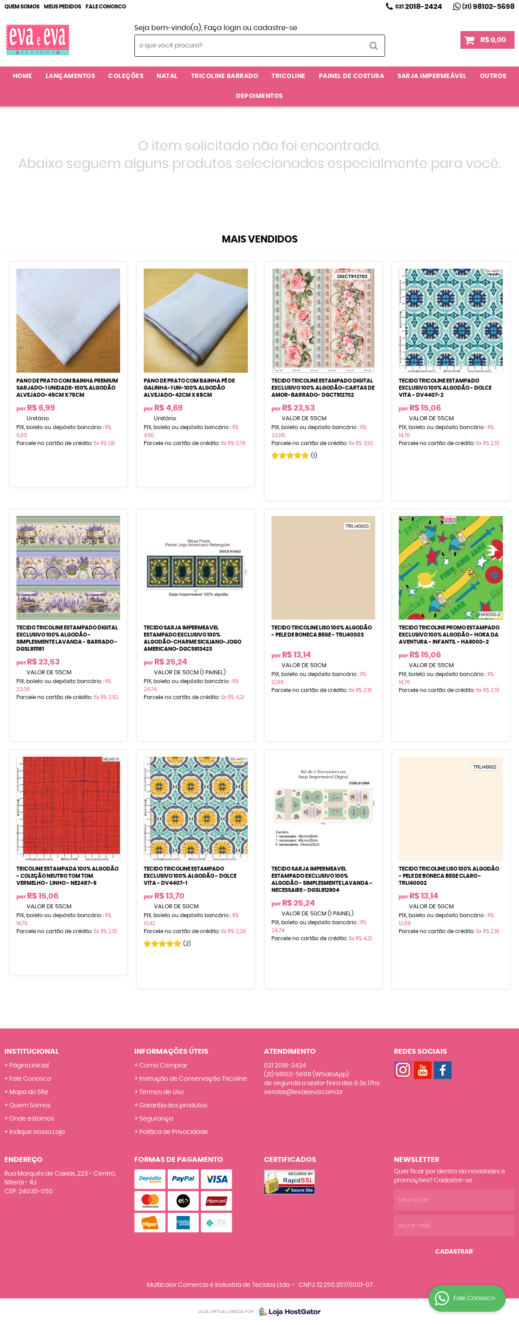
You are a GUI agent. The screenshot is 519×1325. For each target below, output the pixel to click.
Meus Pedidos (62, 6)
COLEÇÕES (125, 76)
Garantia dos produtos (173, 1105)
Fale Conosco (106, 6)
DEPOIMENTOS (259, 96)
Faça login (222, 27)
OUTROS (493, 76)
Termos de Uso (161, 1092)
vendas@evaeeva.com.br (303, 1092)
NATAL (167, 76)
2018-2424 (418, 6)
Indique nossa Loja (37, 1132)
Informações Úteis (171, 1051)
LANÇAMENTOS (70, 76)
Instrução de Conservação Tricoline (193, 1079)
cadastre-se (275, 27)
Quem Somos (21, 6)
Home (22, 76)
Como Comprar (163, 1066)
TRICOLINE (288, 76)
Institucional (31, 1051)
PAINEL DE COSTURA (352, 76)
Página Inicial (29, 1066)
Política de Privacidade (173, 1132)
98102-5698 (488, 6)
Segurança (156, 1119)
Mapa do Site (28, 1092)
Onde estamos (31, 1119)
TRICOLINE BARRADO (225, 76)
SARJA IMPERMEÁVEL (432, 76)
